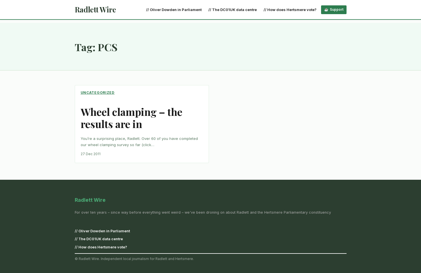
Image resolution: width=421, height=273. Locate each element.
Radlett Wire (95, 9)
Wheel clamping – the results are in (131, 118)
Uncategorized (98, 92)
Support (336, 9)
